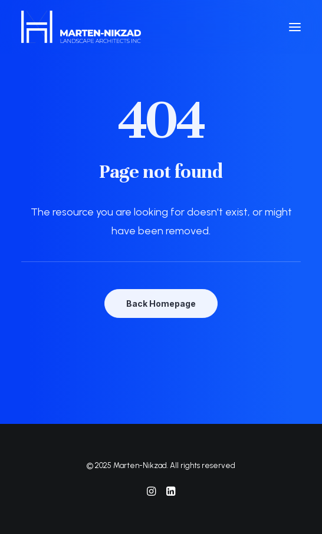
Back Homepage (161, 303)
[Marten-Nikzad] (81, 27)
